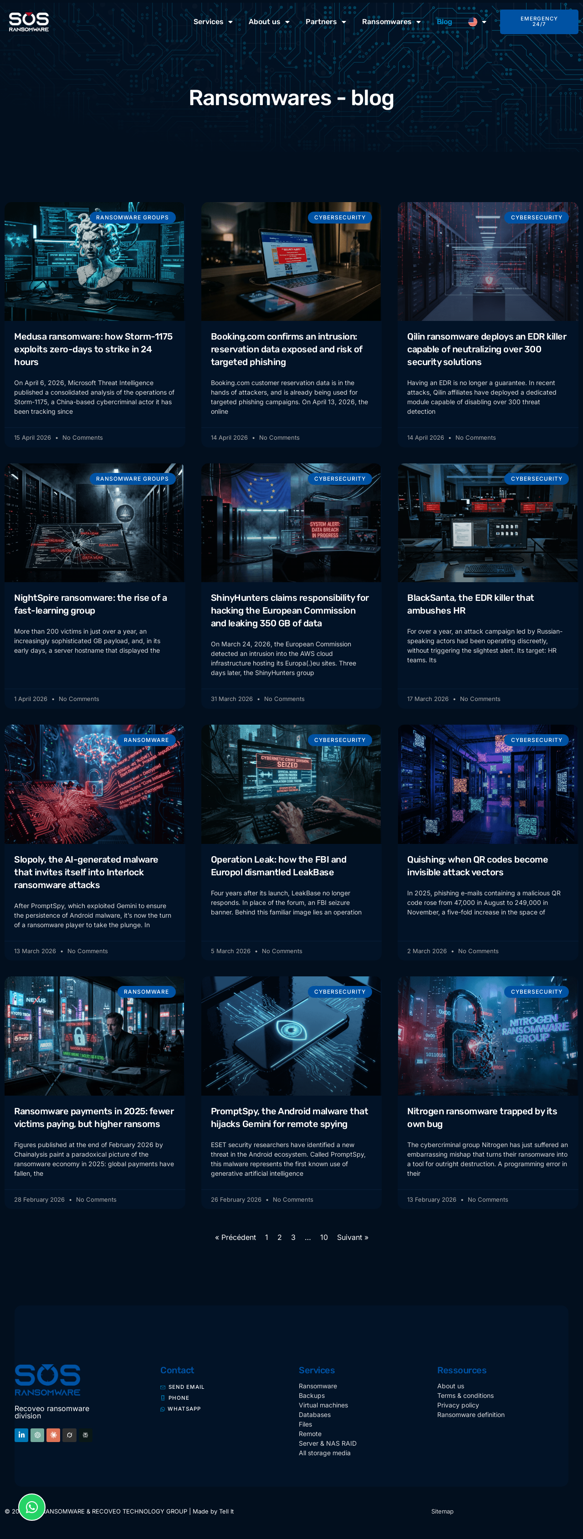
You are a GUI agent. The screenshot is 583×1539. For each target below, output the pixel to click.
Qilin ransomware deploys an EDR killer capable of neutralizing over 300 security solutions (486, 349)
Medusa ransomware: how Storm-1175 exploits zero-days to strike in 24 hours (93, 349)
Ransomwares (391, 22)
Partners (326, 22)
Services (213, 22)
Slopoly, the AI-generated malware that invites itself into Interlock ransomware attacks (86, 873)
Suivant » (352, 1240)
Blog (444, 21)
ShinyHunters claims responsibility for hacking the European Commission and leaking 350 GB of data (290, 611)
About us (269, 22)
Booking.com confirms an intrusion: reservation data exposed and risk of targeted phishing (287, 349)
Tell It (226, 1514)
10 (324, 1240)
